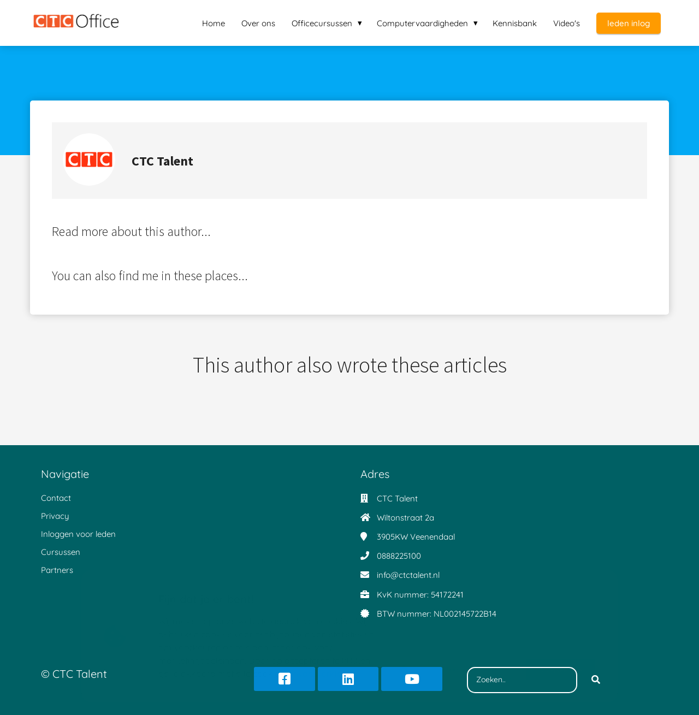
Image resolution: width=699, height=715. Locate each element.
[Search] (595, 680)
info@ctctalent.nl (408, 575)
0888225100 (399, 556)
